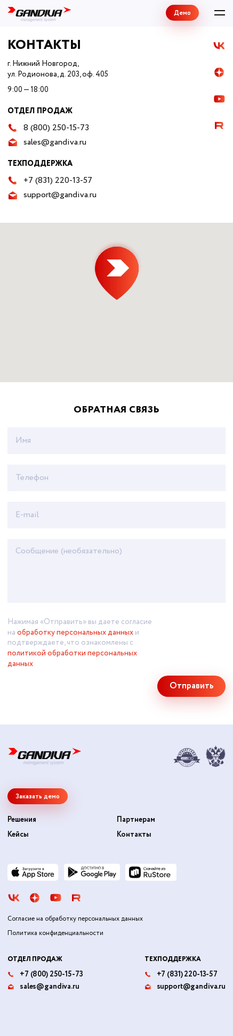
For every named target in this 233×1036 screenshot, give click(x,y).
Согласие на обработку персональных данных (75, 919)
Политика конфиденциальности (55, 933)
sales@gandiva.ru (43, 987)
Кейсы (18, 835)
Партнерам (136, 820)
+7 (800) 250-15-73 (45, 975)
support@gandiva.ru (185, 987)
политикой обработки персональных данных (72, 658)
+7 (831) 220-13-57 (181, 975)
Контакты (134, 835)
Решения (21, 820)
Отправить (192, 686)
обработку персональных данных (75, 632)
